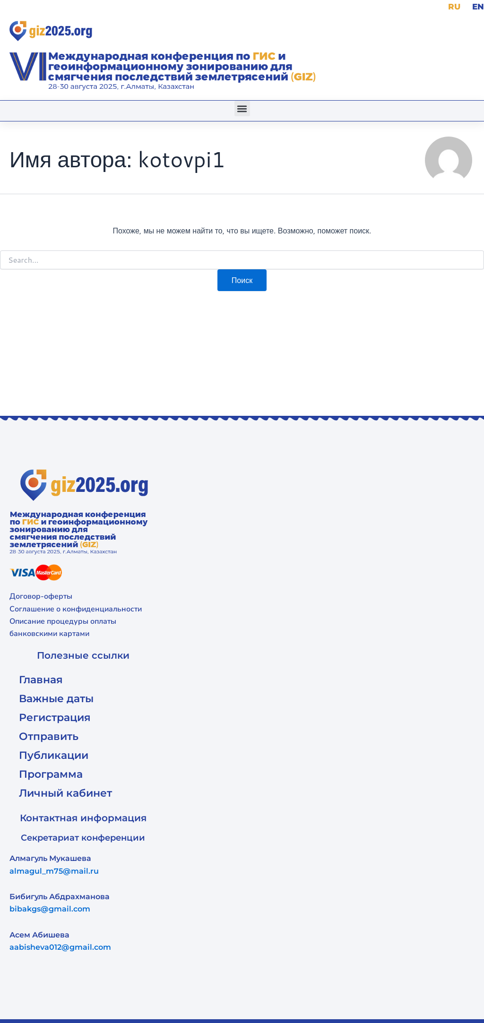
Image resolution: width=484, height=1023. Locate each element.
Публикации (53, 754)
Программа (51, 773)
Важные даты (56, 698)
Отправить (48, 736)
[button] (242, 108)
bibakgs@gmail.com (49, 908)
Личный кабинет (65, 792)
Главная (41, 679)
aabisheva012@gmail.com (60, 947)
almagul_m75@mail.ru (54, 870)
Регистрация (55, 717)
